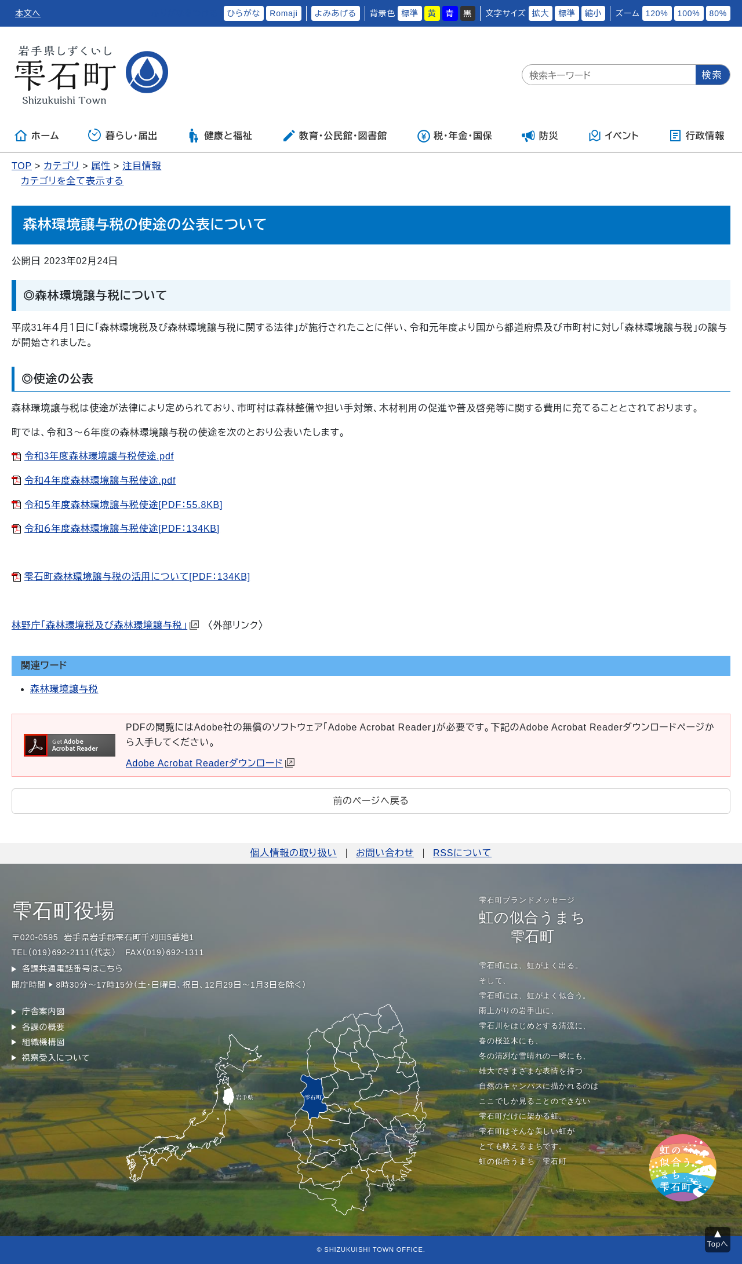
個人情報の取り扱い (293, 853)
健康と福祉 (219, 136)
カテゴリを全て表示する (72, 181)
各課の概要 (43, 1027)
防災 (540, 136)
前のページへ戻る (371, 801)
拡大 (541, 13)
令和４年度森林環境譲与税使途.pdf (100, 480)
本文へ (28, 13)
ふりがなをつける (184, 13)
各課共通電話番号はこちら (72, 968)
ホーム (36, 136)
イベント (613, 136)
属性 (101, 166)
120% (657, 13)
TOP (22, 166)
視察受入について (56, 1057)
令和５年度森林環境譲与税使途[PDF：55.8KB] (123, 505)
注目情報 (141, 166)
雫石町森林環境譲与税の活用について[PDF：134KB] (137, 577)
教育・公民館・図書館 (334, 136)
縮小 (593, 13)
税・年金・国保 (454, 136)
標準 (410, 13)
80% (718, 13)
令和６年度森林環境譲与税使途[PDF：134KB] (122, 529)
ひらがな (244, 13)
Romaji (283, 13)
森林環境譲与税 (64, 689)
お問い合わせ (385, 853)
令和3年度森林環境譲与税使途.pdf (99, 456)
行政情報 (696, 136)
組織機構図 (43, 1042)
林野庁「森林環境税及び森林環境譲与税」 (105, 625)
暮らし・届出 (123, 136)
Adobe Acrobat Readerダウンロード (210, 763)
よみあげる (336, 13)
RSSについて (462, 853)
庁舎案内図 (43, 1011)
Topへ (718, 1244)
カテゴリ (61, 166)
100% (689, 13)
